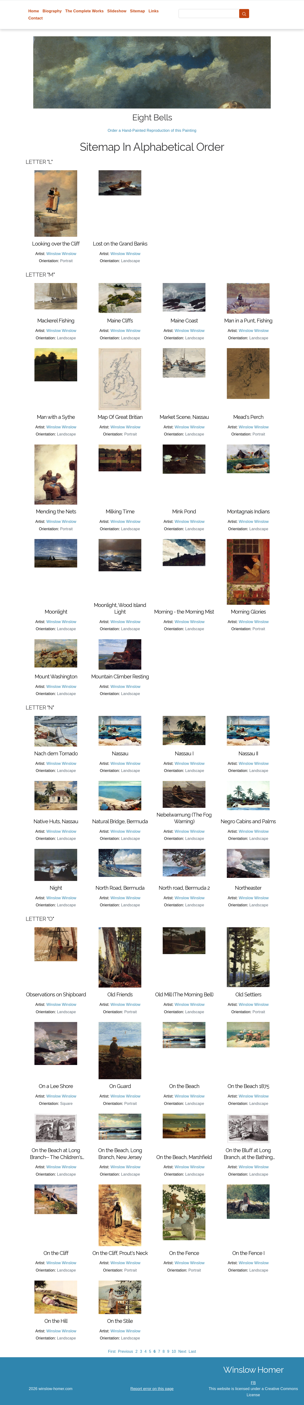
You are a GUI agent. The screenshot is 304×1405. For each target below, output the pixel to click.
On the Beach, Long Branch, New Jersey (120, 1153)
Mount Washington (56, 676)
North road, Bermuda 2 (184, 888)
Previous (125, 1351)
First (112, 1351)
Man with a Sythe (56, 417)
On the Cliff (55, 1253)
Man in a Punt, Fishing (248, 320)
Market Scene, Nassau (184, 417)
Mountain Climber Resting (120, 676)
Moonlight (56, 612)
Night (56, 888)
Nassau (120, 753)
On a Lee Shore (56, 1086)
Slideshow (117, 11)
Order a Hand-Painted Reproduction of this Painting (152, 130)
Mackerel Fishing (55, 320)
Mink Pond (184, 511)
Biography (52, 11)
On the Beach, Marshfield (184, 1157)
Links (154, 11)
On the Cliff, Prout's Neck (120, 1253)
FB (253, 1383)
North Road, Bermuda (119, 888)
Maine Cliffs (120, 320)
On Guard (120, 1086)
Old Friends (120, 994)
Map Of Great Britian (120, 417)
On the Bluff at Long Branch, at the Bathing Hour (248, 1153)
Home (33, 11)
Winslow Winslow (61, 254)
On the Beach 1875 (248, 1086)
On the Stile (120, 1321)
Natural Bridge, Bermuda (120, 821)
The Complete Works (84, 11)
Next (182, 1351)
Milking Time (120, 511)
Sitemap (137, 11)
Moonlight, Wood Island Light (120, 608)
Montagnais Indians (248, 511)
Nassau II (248, 753)
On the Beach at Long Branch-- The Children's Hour (56, 1153)
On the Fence (184, 1253)
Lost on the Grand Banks (120, 244)
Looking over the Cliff (56, 244)
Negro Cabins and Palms (248, 821)
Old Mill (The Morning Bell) (184, 994)
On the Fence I (248, 1253)
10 (174, 1351)
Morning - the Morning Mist (184, 612)
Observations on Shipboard (56, 994)
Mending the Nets (56, 511)
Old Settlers (248, 994)
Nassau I (184, 753)
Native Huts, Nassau (55, 821)
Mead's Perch (248, 417)
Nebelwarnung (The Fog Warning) (184, 818)
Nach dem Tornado (56, 753)
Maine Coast (184, 320)
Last (192, 1351)
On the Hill (55, 1321)
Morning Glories (248, 612)
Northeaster (248, 888)
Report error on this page (152, 1389)
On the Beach (184, 1086)
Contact (35, 18)
